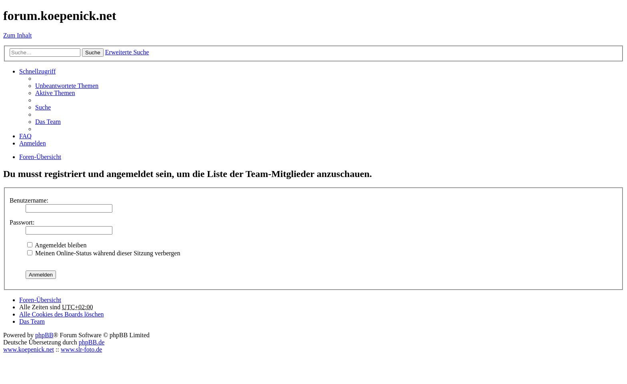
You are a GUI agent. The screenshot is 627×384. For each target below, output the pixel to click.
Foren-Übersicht (40, 299)
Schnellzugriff (37, 71)
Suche (92, 53)
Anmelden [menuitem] (32, 143)
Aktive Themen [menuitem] (55, 93)
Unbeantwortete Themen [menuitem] (66, 85)
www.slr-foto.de (81, 349)
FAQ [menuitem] (25, 136)
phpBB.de (91, 342)
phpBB (44, 335)
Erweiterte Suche (127, 52)
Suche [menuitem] (43, 107)
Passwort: (22, 222)
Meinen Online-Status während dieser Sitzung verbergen (103, 253)
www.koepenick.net (28, 349)
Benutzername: (29, 200)
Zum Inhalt (17, 35)
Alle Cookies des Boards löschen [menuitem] (61, 314)
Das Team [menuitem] (48, 121)
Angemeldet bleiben (56, 245)
